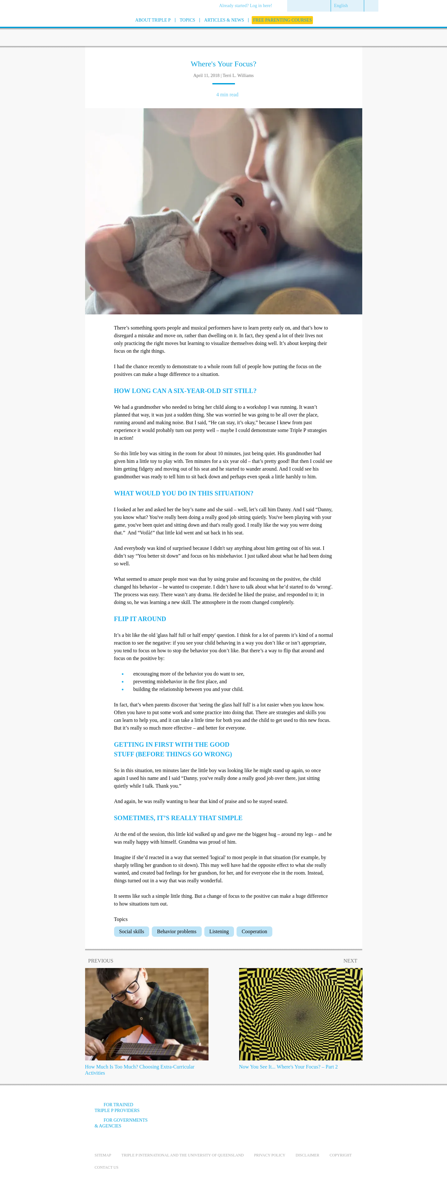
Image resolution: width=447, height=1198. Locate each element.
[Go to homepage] (79, 28)
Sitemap (103, 1155)
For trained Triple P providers (117, 1107)
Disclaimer (307, 1155)
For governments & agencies (121, 1123)
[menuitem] (248, 6)
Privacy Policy (269, 1155)
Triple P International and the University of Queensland (182, 1155)
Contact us (107, 1167)
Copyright (341, 1155)
